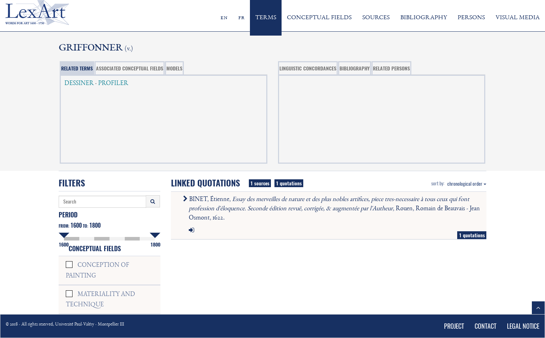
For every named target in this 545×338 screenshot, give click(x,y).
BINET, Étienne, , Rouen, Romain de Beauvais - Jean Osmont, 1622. (333, 208)
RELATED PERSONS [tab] (391, 68)
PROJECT (454, 326)
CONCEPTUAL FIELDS (319, 18)
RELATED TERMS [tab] (77, 68)
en (224, 18)
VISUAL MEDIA (518, 18)
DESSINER (79, 83)
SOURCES (376, 18)
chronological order (466, 183)
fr (241, 18)
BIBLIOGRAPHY (423, 18)
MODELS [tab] (174, 68)
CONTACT (485, 326)
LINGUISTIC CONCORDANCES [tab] (307, 68)
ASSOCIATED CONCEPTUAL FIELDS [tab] (129, 68)
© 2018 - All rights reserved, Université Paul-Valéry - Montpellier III (65, 324)
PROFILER (113, 83)
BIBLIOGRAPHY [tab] (355, 68)
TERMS (265, 18)
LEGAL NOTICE (523, 326)
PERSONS (471, 18)
